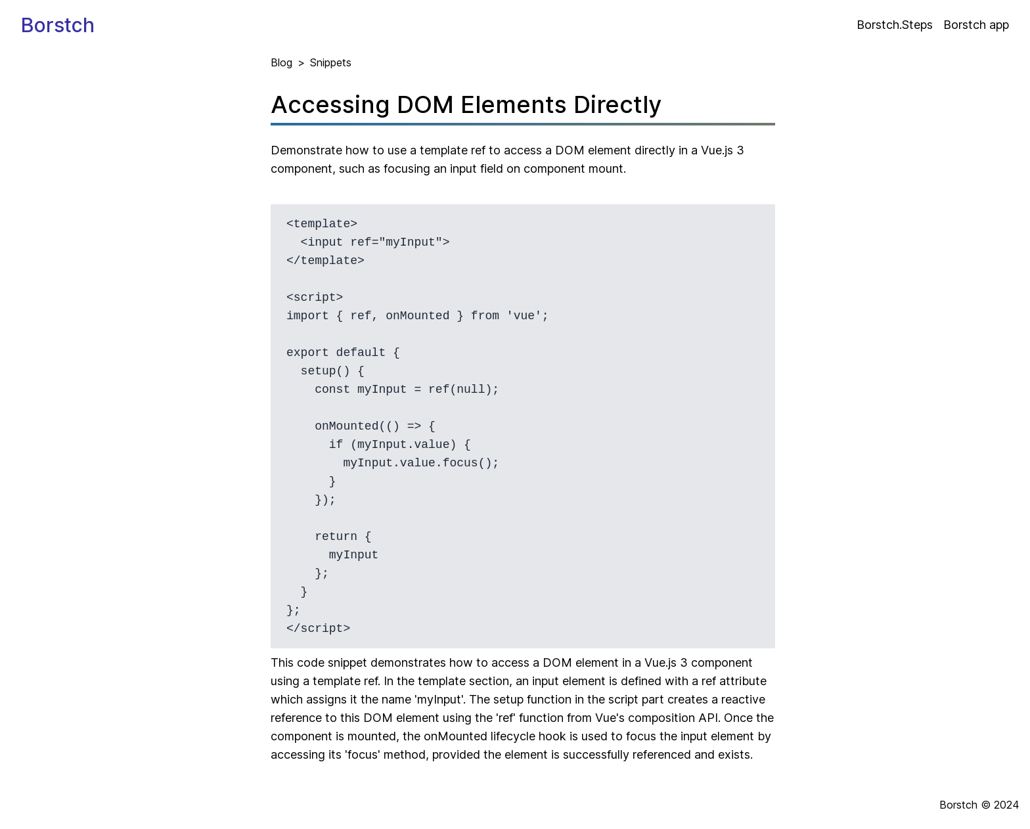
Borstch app (976, 25)
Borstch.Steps (895, 25)
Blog (281, 62)
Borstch (58, 25)
